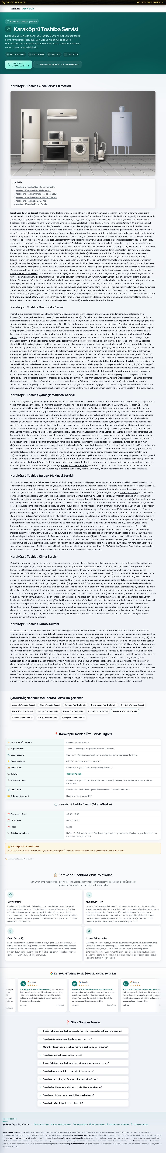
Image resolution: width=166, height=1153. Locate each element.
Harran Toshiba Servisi (73, 711)
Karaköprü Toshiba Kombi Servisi (31, 204)
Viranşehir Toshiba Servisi (73, 717)
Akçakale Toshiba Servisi (23, 705)
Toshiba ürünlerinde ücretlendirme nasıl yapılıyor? (67, 1039)
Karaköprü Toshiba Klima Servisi (31, 201)
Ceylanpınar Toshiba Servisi (103, 705)
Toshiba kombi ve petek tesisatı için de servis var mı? (69, 1071)
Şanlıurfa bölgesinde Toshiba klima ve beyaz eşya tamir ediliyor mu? (76, 1063)
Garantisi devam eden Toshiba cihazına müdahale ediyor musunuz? (76, 1047)
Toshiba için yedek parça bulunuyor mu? (62, 1055)
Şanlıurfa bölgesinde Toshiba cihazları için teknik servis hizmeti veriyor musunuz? (82, 1031)
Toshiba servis (144, 249)
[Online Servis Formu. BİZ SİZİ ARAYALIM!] (83, 2)
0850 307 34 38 (74, 774)
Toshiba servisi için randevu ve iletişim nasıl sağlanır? (68, 1095)
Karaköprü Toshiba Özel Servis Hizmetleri (36, 187)
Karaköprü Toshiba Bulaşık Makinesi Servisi (36, 197)
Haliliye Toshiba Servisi (48, 711)
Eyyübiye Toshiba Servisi (132, 705)
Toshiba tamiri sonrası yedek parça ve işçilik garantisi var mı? (72, 1087)
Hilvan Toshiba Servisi (98, 711)
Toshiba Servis (102, 259)
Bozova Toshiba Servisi (75, 705)
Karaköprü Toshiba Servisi (125, 711)
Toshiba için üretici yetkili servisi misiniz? (63, 1103)
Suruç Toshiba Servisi (47, 717)
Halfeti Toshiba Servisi (22, 711)
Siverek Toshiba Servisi (22, 717)
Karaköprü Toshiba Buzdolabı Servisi (33, 190)
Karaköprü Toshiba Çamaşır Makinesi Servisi (37, 194)
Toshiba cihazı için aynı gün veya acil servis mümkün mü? (70, 1079)
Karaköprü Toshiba (75, 233)
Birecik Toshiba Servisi (50, 705)
